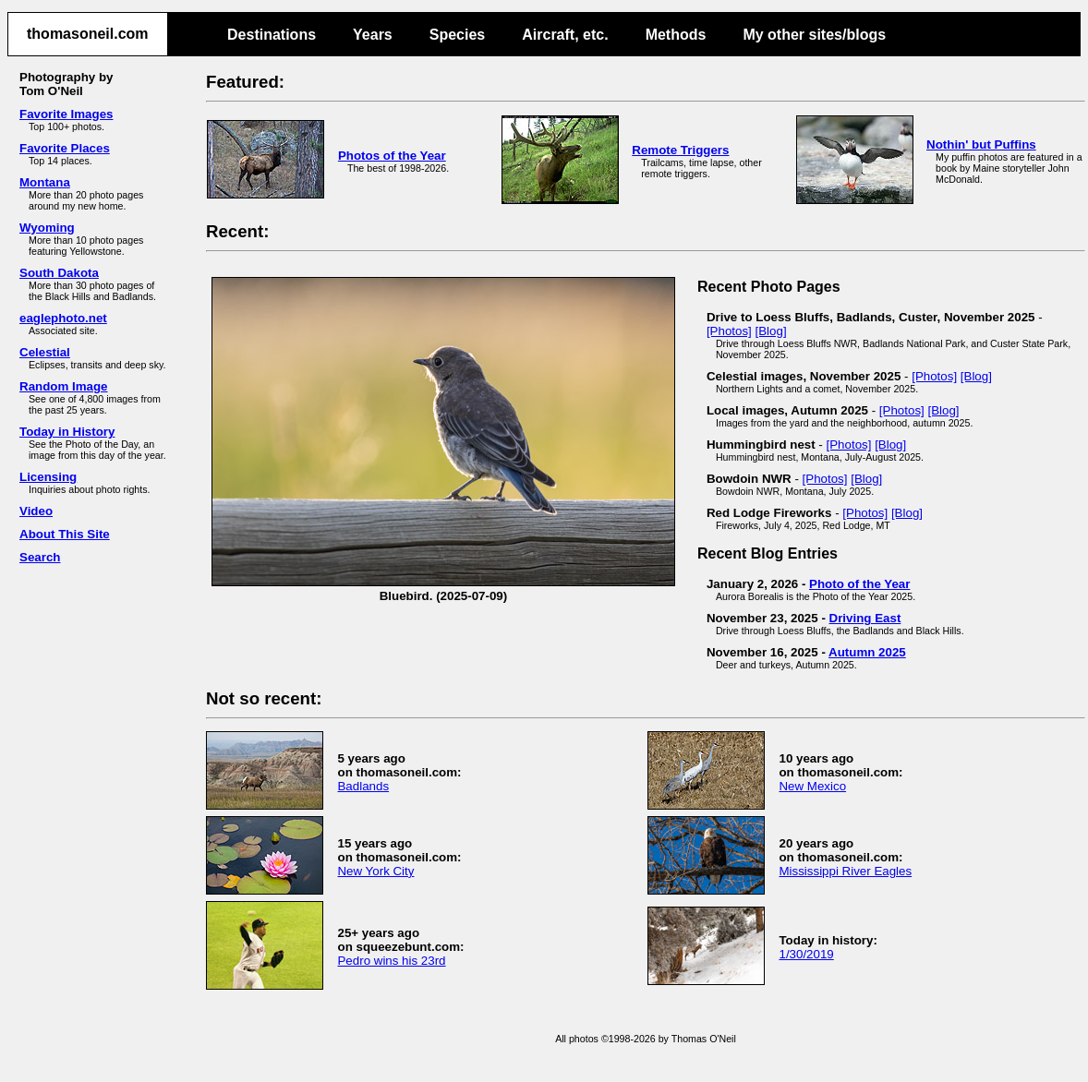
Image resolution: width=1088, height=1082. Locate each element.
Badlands (363, 786)
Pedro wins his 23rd (391, 961)
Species (457, 34)
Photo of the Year (859, 584)
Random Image (63, 386)
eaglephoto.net (63, 318)
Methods (676, 34)
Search (39, 557)
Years (373, 34)
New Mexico (812, 786)
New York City (375, 871)
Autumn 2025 (867, 652)
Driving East (865, 618)
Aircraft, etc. (565, 34)
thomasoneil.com (88, 34)
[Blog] (771, 331)
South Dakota (59, 273)
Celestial (44, 352)
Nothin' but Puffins (981, 144)
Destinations (271, 34)
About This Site (64, 534)
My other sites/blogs (814, 34)
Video (36, 511)
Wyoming (47, 227)
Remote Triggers (680, 150)
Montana (44, 182)
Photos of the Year (392, 155)
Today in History (67, 432)
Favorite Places (64, 148)
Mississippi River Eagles (845, 871)
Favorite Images (66, 114)
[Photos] (729, 331)
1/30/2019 (806, 954)
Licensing (48, 477)
